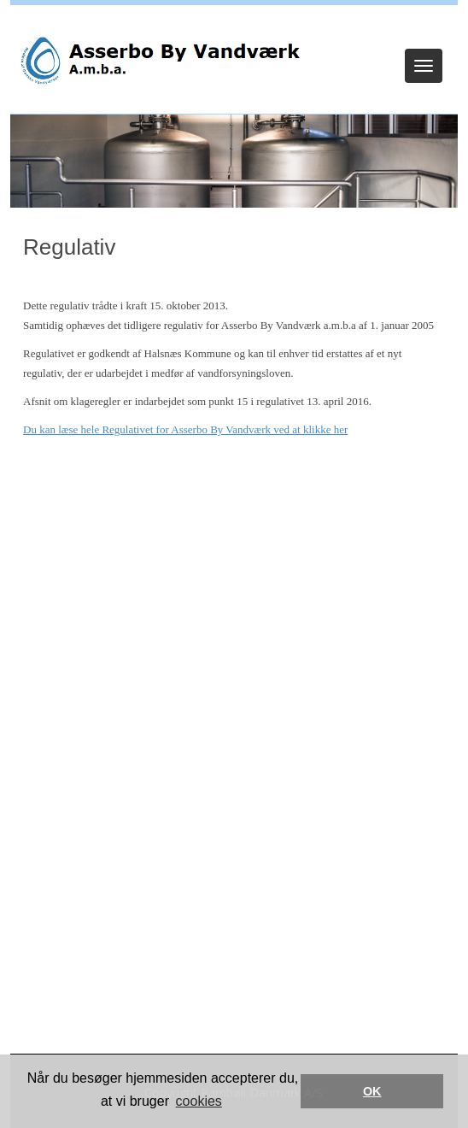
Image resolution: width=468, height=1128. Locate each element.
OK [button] (372, 1091)
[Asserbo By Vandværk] (159, 61)
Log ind (234, 27)
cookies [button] (199, 1101)
